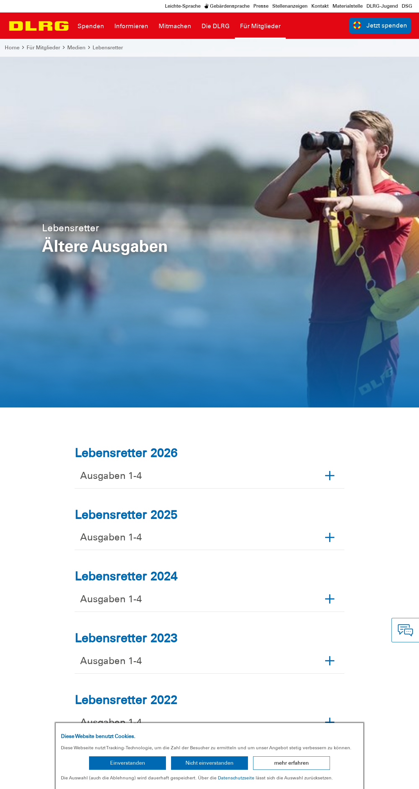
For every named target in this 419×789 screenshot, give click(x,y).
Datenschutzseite (236, 778)
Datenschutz (54, 779)
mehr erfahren (291, 763)
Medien (76, 48)
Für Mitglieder (43, 48)
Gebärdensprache (227, 6)
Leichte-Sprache (183, 6)
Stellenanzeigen (290, 6)
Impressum (21, 779)
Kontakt (320, 6)
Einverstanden (127, 763)
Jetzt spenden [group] (380, 25)
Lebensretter (108, 48)
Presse (260, 6)
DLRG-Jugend (382, 6)
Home (12, 48)
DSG (407, 6)
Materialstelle (348, 6)
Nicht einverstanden (209, 763)
